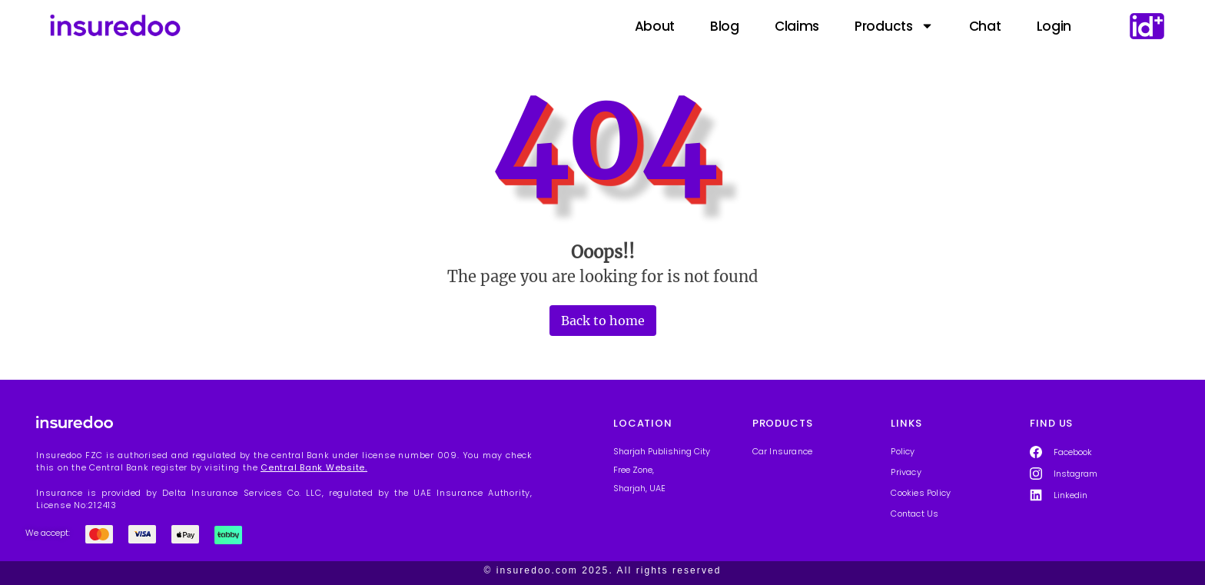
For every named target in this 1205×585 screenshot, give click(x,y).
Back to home (603, 320)
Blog (724, 26)
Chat (985, 26)
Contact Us (914, 513)
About (655, 26)
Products (894, 26)
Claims (797, 26)
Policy (903, 451)
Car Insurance (782, 451)
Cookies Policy (921, 493)
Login (1054, 26)
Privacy (906, 472)
